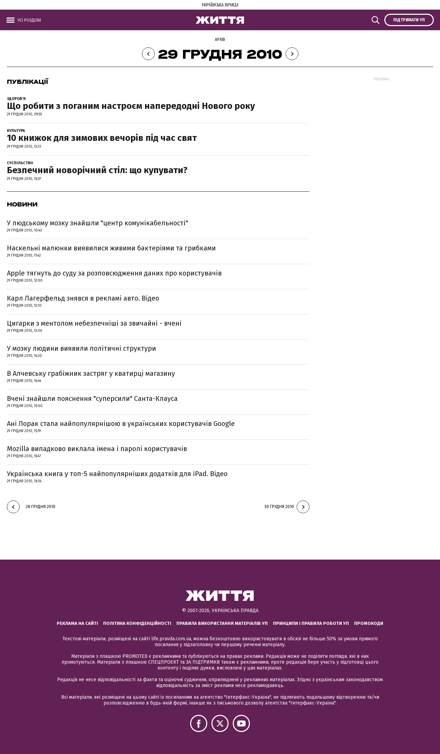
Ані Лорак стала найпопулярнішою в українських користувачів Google (121, 423)
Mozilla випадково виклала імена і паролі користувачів (97, 448)
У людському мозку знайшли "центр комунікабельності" (97, 223)
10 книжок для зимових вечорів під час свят (102, 138)
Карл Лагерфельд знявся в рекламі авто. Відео (83, 298)
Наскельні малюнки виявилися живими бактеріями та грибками (111, 248)
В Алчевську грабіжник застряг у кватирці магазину (91, 373)
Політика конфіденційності (137, 623)
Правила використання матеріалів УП (222, 623)
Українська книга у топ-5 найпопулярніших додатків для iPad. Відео (117, 474)
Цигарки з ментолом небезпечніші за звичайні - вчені (94, 323)
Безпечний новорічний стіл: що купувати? (97, 170)
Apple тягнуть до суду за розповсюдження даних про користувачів (114, 273)
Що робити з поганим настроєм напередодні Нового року (131, 106)
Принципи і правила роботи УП (311, 623)
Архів (220, 39)
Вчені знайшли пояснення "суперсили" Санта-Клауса (92, 398)
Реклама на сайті (77, 623)
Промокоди (368, 623)
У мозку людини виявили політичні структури (81, 348)
